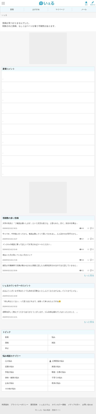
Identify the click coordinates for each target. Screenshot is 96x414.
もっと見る (89, 275)
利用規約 (5, 405)
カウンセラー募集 (59, 405)
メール (84, 9)
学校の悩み (9, 372)
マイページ (60, 9)
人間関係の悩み (58, 361)
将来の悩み (56, 383)
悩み (53, 337)
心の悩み (8, 361)
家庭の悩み (56, 367)
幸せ (7, 348)
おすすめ (36, 9)
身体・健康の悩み (12, 378)
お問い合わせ (87, 405)
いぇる (4, 15)
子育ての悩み (57, 378)
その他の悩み (10, 389)
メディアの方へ (74, 405)
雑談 (53, 343)
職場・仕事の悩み (59, 372)
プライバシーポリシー (19, 405)
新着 (12, 9)
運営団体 (33, 405)
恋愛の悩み (9, 367)
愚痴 (7, 343)
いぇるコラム (44, 405)
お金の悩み (9, 383)
